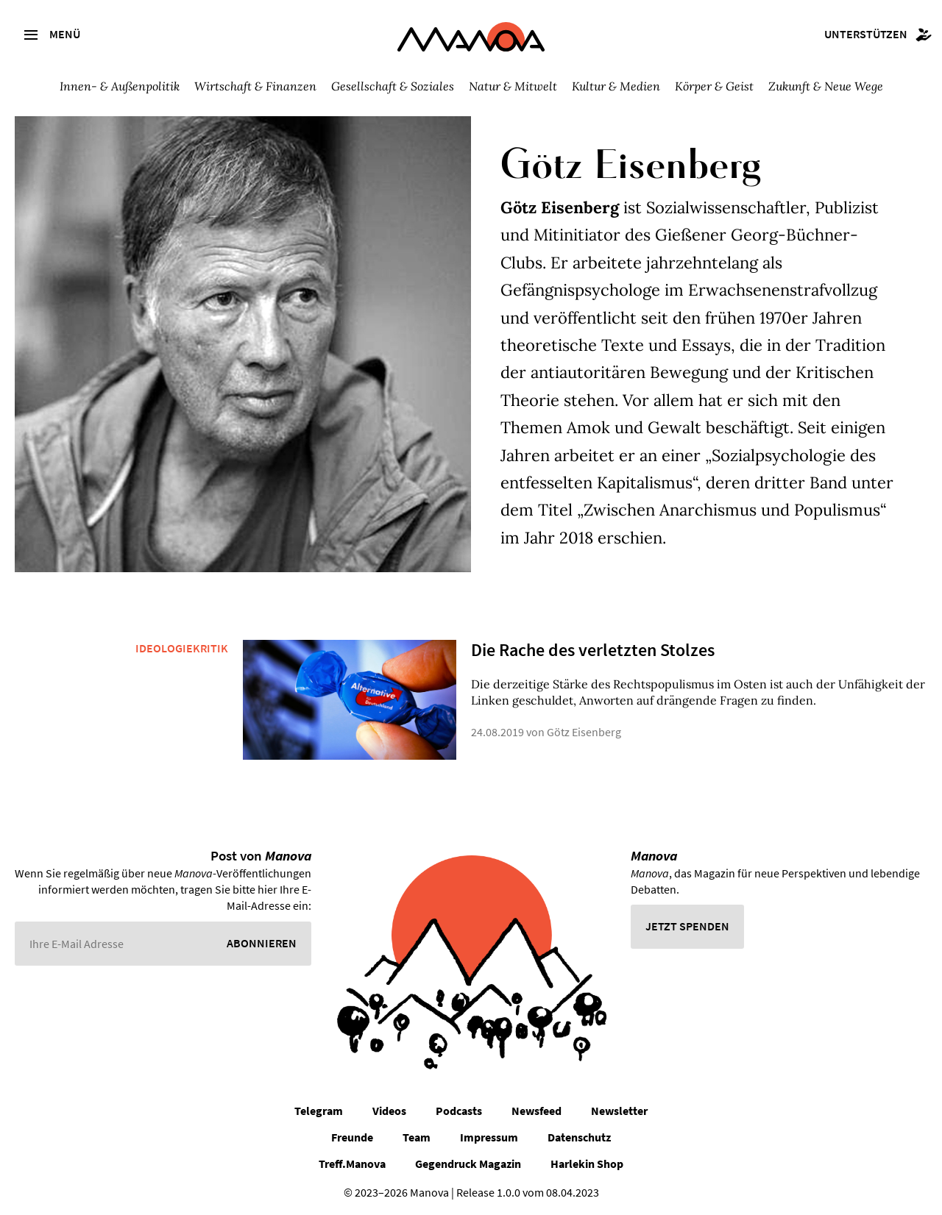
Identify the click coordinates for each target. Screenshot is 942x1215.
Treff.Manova (352, 1163)
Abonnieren (262, 943)
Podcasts (459, 1110)
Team (417, 1137)
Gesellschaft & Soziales (392, 86)
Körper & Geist (714, 86)
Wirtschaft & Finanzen (255, 86)
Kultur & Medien (616, 86)
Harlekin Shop (586, 1163)
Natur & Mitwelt (513, 86)
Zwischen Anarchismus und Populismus (732, 509)
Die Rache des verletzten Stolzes (593, 649)
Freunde (352, 1137)
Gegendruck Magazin (468, 1163)
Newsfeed (536, 1110)
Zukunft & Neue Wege (825, 86)
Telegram (318, 1110)
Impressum (489, 1137)
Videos (389, 1110)
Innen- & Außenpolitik (120, 86)
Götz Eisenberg (584, 731)
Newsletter (619, 1110)
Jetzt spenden (687, 926)
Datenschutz (579, 1137)
